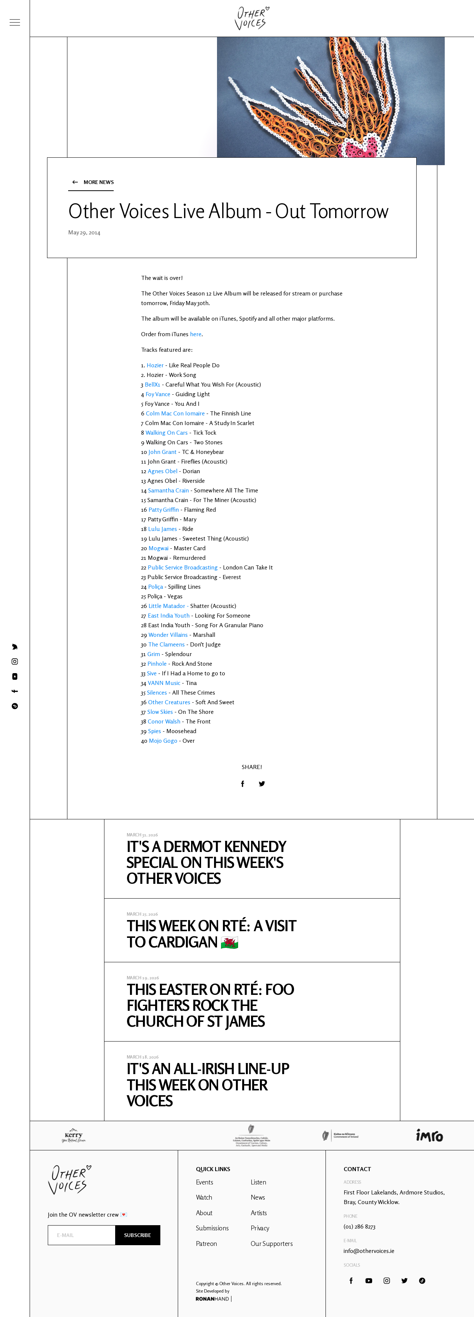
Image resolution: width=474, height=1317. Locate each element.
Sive (152, 673)
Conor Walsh (164, 721)
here (195, 334)
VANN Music (164, 682)
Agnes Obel (162, 471)
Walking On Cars (167, 432)
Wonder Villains (168, 634)
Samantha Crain (168, 490)
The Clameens (166, 644)
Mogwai (158, 548)
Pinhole (157, 663)
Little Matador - (169, 605)
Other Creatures (169, 702)
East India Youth (169, 615)
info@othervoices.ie (369, 1250)
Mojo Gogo (163, 740)
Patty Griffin (163, 509)
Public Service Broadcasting (183, 567)
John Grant (162, 451)
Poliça (155, 586)
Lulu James (162, 528)
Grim (153, 654)
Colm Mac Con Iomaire (175, 413)
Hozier (155, 365)
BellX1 (152, 384)
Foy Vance (158, 394)
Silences (157, 692)
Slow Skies (160, 711)
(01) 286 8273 (359, 1226)
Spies (154, 731)
